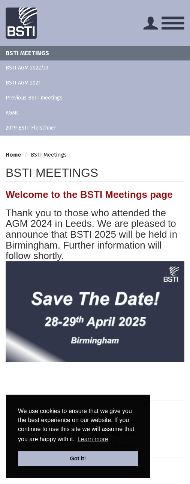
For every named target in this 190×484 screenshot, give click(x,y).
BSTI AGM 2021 (23, 83)
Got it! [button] (78, 458)
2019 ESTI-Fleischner (31, 128)
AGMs (12, 113)
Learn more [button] (93, 439)
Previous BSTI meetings (34, 98)
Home (13, 154)
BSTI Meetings (27, 53)
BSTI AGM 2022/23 (27, 68)
